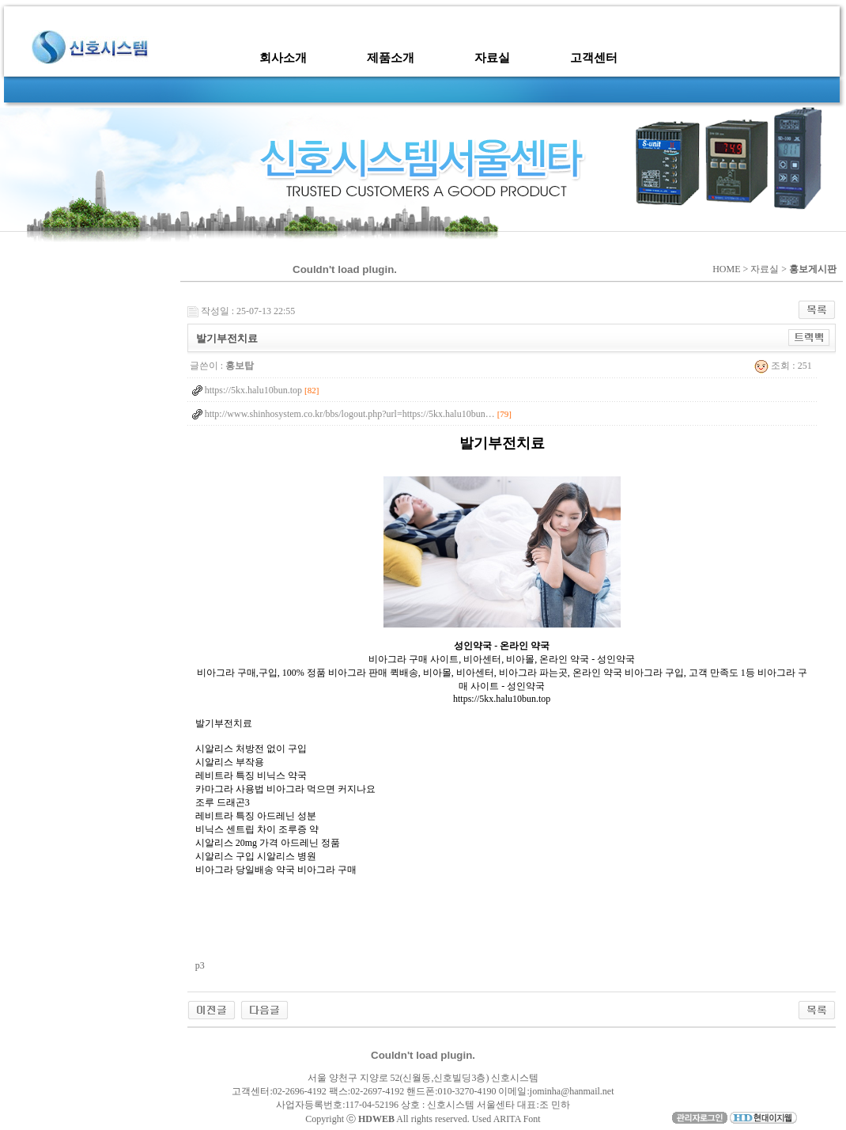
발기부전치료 (223, 723)
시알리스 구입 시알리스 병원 (255, 856)
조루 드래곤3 (222, 802)
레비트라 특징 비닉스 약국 (251, 775)
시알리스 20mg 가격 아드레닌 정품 (267, 842)
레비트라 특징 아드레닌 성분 (255, 815)
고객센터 (594, 57)
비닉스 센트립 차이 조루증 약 (257, 829)
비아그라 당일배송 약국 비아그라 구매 (276, 869)
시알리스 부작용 (229, 762)
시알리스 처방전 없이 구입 (251, 748)
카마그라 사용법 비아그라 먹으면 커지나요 (285, 788)
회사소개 (283, 57)
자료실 (492, 57)
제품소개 (390, 57)
